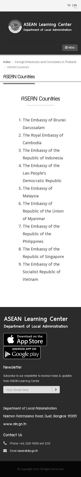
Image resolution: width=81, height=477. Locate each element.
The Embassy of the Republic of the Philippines (41, 234)
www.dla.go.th (14, 424)
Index (7, 62)
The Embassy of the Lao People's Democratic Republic (42, 173)
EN (75, 5)
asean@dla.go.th (27, 451)
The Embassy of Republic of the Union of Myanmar (43, 211)
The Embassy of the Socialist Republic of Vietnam (41, 271)
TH (69, 5)
